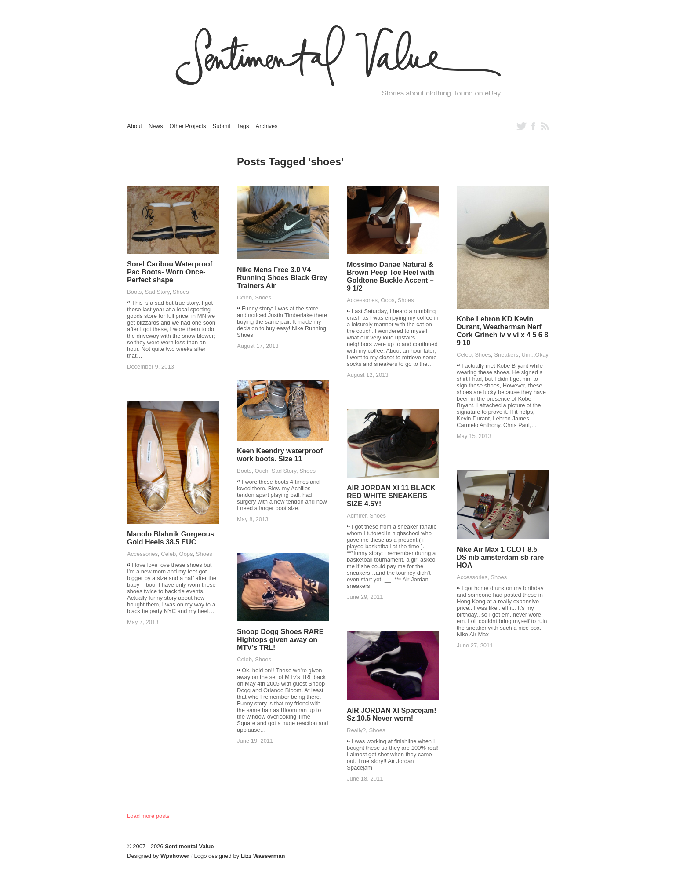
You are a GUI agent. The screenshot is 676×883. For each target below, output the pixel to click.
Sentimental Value (189, 846)
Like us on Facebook (533, 126)
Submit (221, 126)
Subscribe (545, 126)
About (134, 126)
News (156, 126)
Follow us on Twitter (521, 126)
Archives (267, 126)
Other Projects (188, 126)
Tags (243, 126)
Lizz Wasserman (263, 856)
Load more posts (148, 816)
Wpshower (174, 856)
